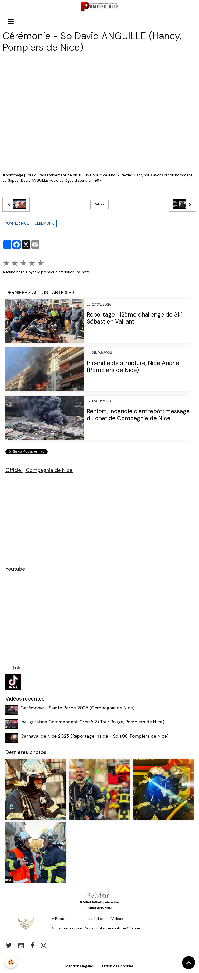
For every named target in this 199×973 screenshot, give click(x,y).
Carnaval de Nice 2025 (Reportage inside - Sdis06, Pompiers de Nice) (94, 736)
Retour (99, 204)
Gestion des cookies (116, 966)
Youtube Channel (126, 928)
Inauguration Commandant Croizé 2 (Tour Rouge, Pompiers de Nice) (92, 722)
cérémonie (44, 223)
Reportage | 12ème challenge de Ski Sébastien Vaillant (134, 318)
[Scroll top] (188, 962)
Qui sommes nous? (68, 928)
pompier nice (17, 223)
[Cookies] (11, 962)
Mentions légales (79, 966)
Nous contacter (98, 928)
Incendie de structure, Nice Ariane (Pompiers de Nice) (133, 367)
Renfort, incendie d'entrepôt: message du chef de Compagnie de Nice (138, 415)
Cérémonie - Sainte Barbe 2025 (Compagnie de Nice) (77, 708)
